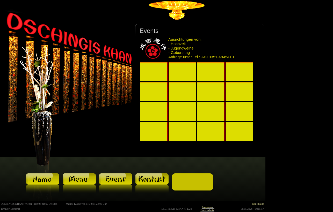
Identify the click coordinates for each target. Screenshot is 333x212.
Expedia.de (258, 203)
